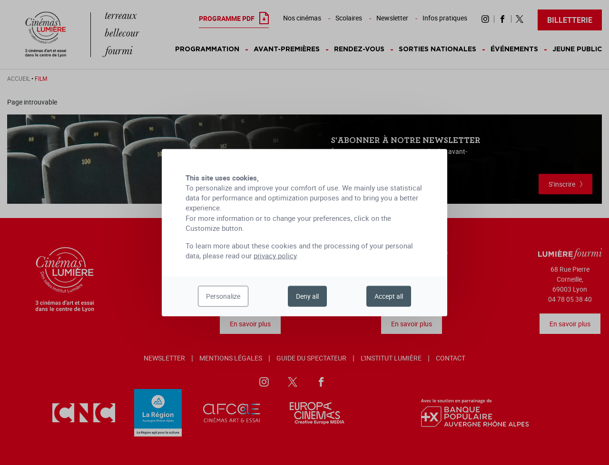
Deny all (307, 296)
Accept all (388, 296)
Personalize (223, 296)
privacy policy (275, 255)
